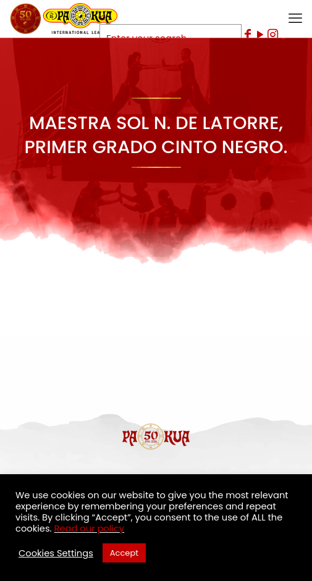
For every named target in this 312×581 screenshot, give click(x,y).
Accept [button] (124, 553)
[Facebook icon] (248, 34)
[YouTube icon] (260, 34)
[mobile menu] (295, 18)
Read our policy (89, 528)
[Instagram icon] (272, 34)
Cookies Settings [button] (56, 553)
